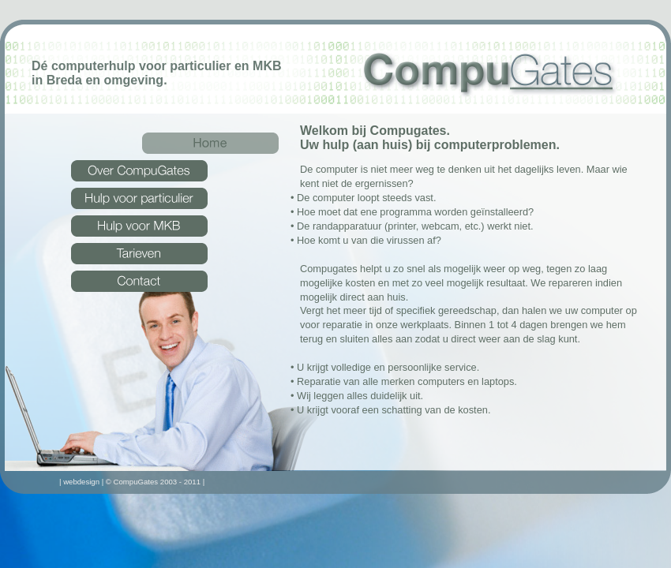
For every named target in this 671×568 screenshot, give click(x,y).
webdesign (81, 481)
